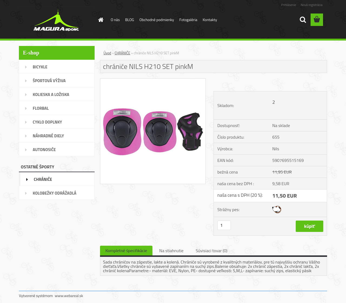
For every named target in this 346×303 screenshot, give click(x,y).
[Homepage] (100, 20)
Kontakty (210, 19)
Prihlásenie (288, 4)
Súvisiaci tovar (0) (211, 250)
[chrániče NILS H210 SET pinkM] (152, 81)
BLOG (129, 19)
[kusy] (224, 225)
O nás (115, 19)
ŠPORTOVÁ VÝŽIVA (49, 81)
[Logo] (56, 20)
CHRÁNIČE (43, 179)
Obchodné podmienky (156, 19)
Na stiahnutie (171, 250)
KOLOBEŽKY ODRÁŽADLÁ (54, 193)
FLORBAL (41, 108)
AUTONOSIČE (44, 149)
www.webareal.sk (69, 295)
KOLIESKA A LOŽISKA (51, 94)
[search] (303, 20)
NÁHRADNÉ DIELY (48, 136)
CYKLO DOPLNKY (47, 122)
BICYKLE (40, 67)
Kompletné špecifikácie (126, 250)
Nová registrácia (311, 4)
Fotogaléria (188, 19)
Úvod (107, 53)
